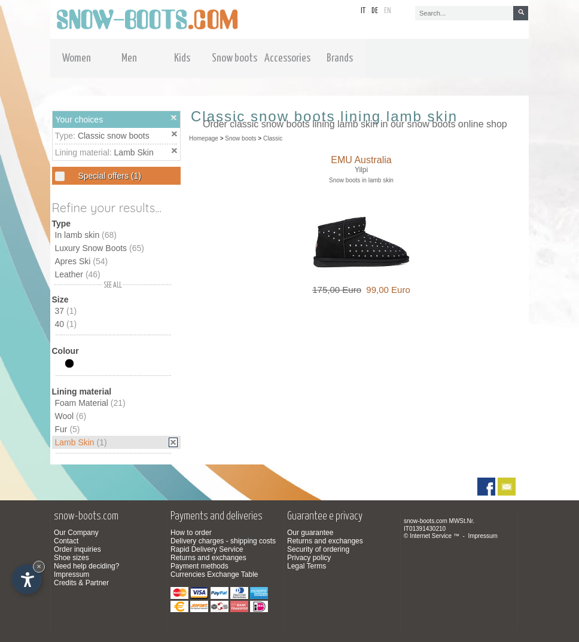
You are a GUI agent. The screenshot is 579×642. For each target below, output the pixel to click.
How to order (191, 532)
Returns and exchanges (208, 558)
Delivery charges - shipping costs (223, 541)
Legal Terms (306, 566)
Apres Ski (81, 261)
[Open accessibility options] (27, 579)
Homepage (203, 138)
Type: (66, 135)
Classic (272, 138)
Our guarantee (310, 532)
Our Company (76, 532)
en (387, 11)
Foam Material (90, 403)
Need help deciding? (86, 566)
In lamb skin (86, 235)
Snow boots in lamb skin (361, 180)
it (363, 11)
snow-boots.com (425, 521)
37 (66, 311)
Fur (67, 429)
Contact (66, 541)
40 (66, 324)
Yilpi (361, 170)
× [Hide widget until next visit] (38, 566)
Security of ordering (318, 549)
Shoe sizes (71, 558)
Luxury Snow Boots (99, 248)
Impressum (71, 574)
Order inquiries (77, 549)
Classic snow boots (114, 135)
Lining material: (84, 152)
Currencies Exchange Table (214, 574)
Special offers (108, 176)
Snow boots (240, 138)
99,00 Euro (385, 290)
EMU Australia (361, 160)
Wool (71, 416)
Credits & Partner (81, 583)
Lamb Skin (134, 152)
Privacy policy (309, 558)
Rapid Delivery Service (206, 549)
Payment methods (199, 566)
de (374, 11)
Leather (77, 274)
